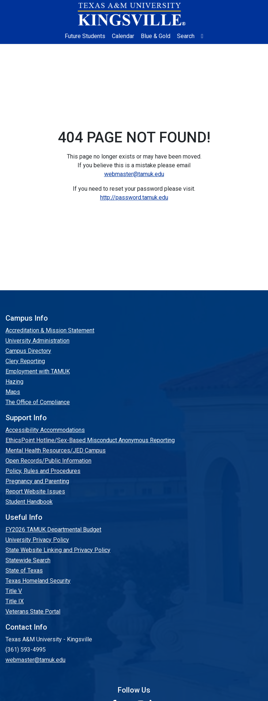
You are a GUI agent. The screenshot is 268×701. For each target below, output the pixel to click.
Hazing (14, 381)
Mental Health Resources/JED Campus (55, 450)
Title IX (14, 601)
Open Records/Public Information (48, 460)
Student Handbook (29, 501)
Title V (13, 591)
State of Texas (24, 570)
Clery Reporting (25, 361)
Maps (12, 391)
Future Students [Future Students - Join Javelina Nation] (85, 36)
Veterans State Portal (32, 611)
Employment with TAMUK (37, 371)
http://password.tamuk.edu (134, 197)
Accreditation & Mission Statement (49, 330)
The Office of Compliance (37, 402)
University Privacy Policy (37, 539)
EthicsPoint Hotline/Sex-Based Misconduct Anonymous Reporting (90, 440)
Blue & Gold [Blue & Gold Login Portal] (155, 36)
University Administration (37, 340)
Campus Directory (28, 350)
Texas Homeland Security (38, 580)
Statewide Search (27, 560)
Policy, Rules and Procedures (42, 470)
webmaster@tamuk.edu (134, 174)
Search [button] (186, 36)
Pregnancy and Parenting (37, 481)
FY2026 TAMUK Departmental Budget (53, 529)
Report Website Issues (35, 491)
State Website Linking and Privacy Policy (57, 550)
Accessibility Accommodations (45, 429)
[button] (202, 36)
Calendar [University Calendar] (123, 36)
